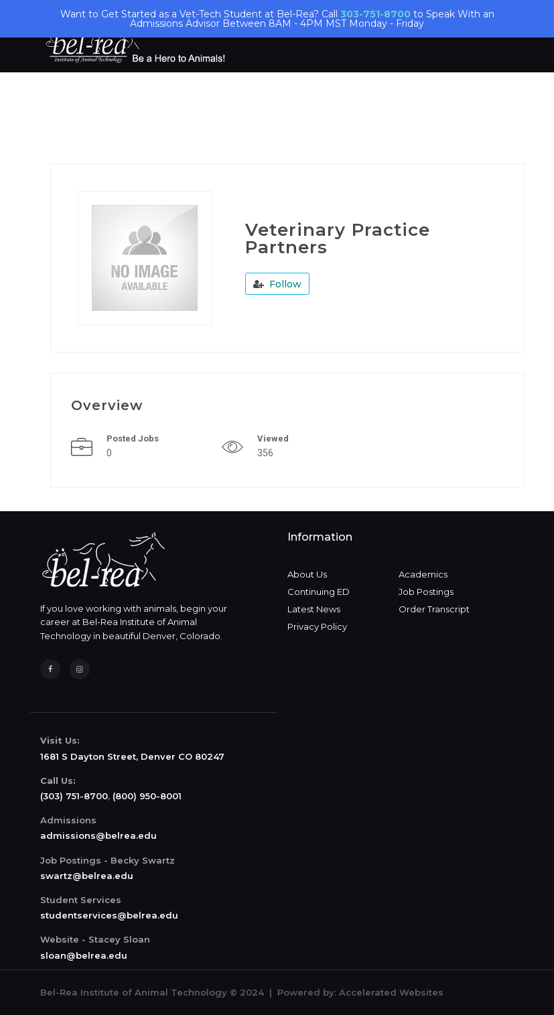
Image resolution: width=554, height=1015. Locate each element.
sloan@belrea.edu (83, 955)
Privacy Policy (317, 626)
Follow (277, 284)
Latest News (313, 609)
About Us (307, 574)
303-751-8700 (375, 14)
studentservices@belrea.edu (109, 915)
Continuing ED (318, 591)
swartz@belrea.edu (86, 875)
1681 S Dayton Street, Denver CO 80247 (132, 756)
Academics (423, 574)
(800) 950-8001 (147, 796)
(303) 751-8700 (74, 796)
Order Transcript (434, 609)
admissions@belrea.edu (98, 835)
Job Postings (426, 591)
